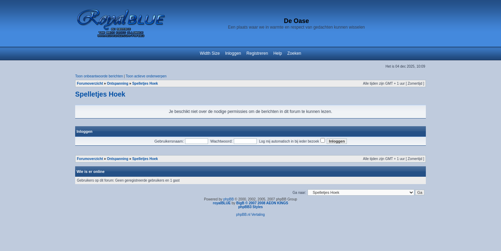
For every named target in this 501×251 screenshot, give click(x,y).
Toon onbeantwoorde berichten (99, 76)
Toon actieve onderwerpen (146, 76)
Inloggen (233, 53)
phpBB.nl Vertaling (250, 214)
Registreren (257, 53)
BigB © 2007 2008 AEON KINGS (262, 203)
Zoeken (294, 53)
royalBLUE (222, 203)
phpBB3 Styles (250, 207)
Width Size (210, 53)
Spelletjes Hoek (145, 83)
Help (277, 53)
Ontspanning (117, 83)
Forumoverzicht (90, 83)
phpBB (228, 199)
